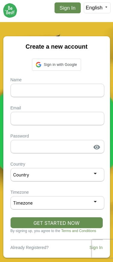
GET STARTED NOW (56, 223)
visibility (96, 147)
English (97, 8)
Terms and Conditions (78, 231)
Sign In (68, 8)
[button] (56, 65)
